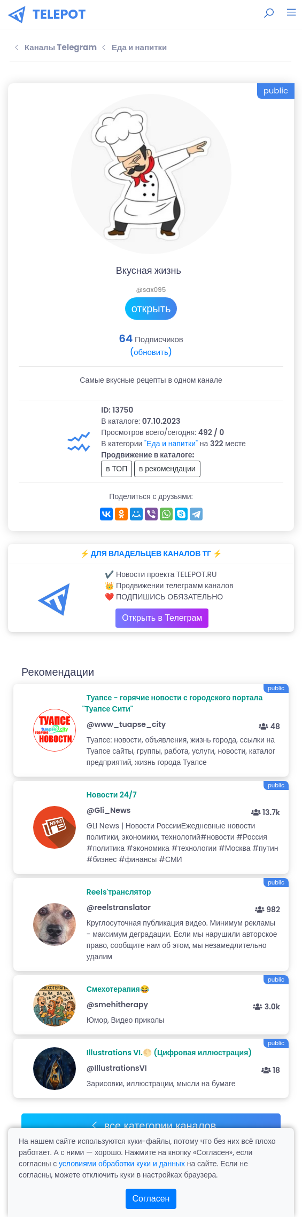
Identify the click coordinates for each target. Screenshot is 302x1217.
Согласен (151, 1198)
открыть (151, 308)
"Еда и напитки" (171, 443)
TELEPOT (59, 14)
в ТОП (116, 468)
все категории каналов (153, 1125)
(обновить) (151, 352)
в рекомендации (167, 468)
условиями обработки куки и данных (122, 1163)
